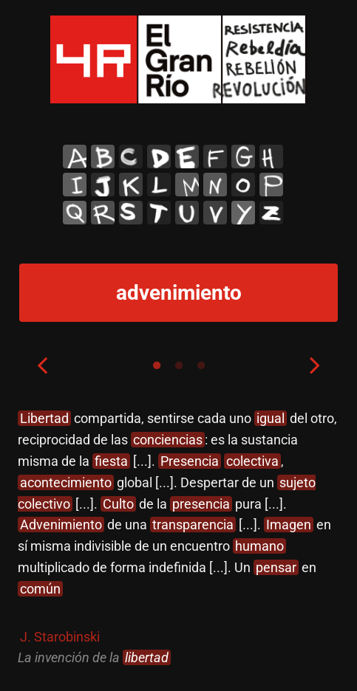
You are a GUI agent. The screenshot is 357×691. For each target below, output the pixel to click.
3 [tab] (201, 365)
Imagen (288, 524)
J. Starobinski (60, 636)
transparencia (193, 524)
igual (270, 418)
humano (259, 546)
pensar (276, 566)
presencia (201, 503)
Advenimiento (61, 524)
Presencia (189, 460)
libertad (147, 657)
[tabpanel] (178, 538)
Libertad (44, 418)
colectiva (252, 460)
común (40, 588)
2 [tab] (178, 365)
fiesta (111, 460)
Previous (42, 364)
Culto (118, 503)
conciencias (168, 439)
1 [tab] (156, 365)
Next (314, 364)
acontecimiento (66, 481)
